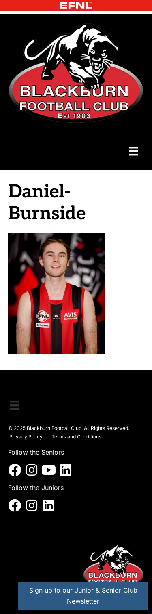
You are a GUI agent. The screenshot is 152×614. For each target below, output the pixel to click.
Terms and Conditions (76, 437)
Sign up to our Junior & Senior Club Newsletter (83, 595)
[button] (14, 469)
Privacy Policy (26, 437)
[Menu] (134, 151)
